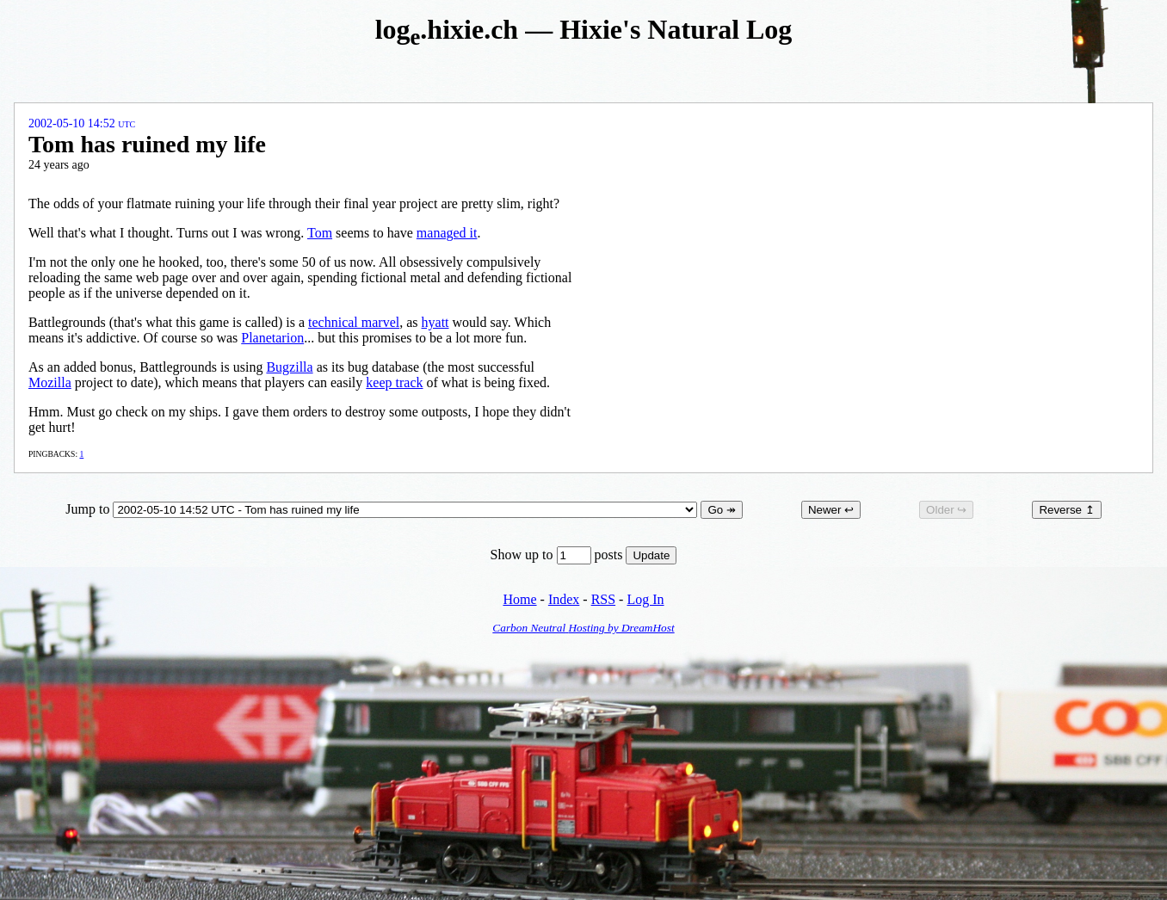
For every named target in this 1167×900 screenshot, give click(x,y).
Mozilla (49, 382)
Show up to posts (559, 554)
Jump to (383, 509)
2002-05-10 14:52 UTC (81, 123)
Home (519, 599)
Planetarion (272, 337)
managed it (447, 232)
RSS (603, 599)
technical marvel (353, 322)
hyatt (435, 322)
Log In (645, 599)
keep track (394, 382)
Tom (319, 232)
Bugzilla (289, 367)
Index (563, 599)
